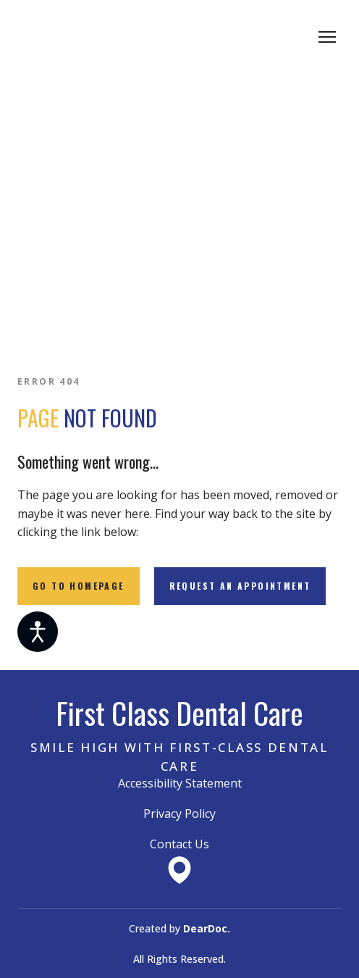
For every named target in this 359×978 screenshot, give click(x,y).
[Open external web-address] (179, 870)
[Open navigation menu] (327, 36)
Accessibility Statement (180, 783)
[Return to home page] (128, 37)
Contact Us (179, 844)
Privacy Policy (179, 814)
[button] (78, 586)
